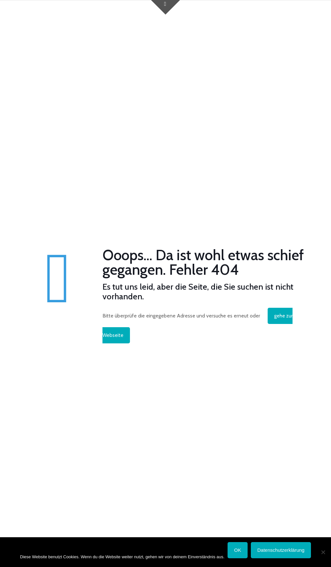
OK (237, 550)
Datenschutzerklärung (280, 550)
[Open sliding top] (165, 7)
